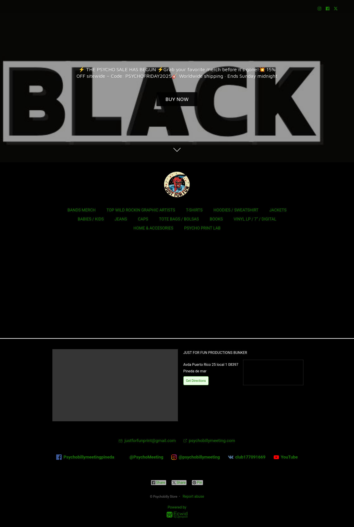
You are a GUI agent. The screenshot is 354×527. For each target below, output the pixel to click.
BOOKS (216, 219)
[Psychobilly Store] (177, 184)
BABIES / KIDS (91, 219)
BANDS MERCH (81, 210)
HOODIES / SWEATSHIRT (236, 210)
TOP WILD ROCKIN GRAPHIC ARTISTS (140, 210)
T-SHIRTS (194, 210)
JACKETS (277, 210)
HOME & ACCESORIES (153, 228)
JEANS (120, 219)
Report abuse (193, 496)
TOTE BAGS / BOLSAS (179, 219)
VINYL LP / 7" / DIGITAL (255, 219)
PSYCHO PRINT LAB (202, 228)
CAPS (143, 219)
